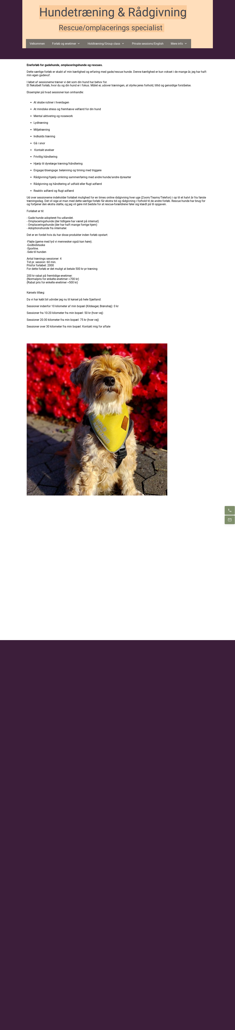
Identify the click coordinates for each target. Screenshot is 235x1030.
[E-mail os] (230, 519)
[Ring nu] (230, 510)
